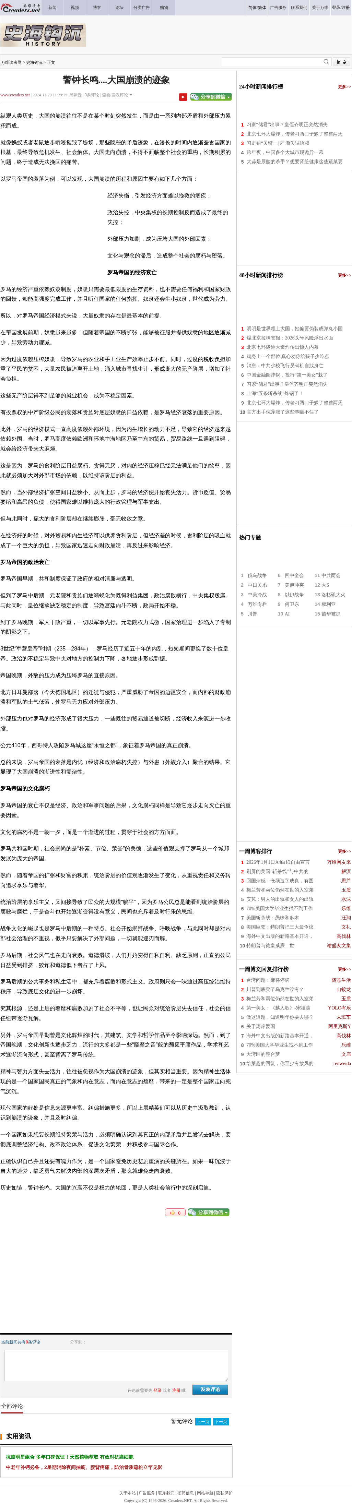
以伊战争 (294, 594)
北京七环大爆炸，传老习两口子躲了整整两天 (295, 133)
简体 (252, 7)
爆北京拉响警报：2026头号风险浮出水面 (290, 338)
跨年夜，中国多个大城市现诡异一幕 (285, 152)
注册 (346, 7)
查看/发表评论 (115, 95)
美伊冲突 (294, 585)
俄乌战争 (257, 575)
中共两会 (331, 575)
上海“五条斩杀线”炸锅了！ (275, 393)
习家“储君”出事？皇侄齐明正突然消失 (287, 124)
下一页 (221, 1421)
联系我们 (166, 1493)
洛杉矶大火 (333, 594)
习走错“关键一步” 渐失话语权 (278, 143)
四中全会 (294, 575)
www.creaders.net (15, 95)
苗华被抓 (331, 614)
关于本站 (127, 1493)
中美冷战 (257, 594)
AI (287, 614)
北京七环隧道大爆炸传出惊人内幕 (283, 347)
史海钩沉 (34, 62)
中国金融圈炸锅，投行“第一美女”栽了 (287, 375)
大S (325, 585)
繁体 (262, 7)
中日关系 (257, 585)
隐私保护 (224, 1493)
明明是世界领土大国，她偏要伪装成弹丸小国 (295, 328)
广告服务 (147, 1493)
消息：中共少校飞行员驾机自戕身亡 (285, 365)
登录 (336, 7)
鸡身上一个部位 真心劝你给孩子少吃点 (288, 356)
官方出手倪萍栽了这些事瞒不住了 (283, 412)
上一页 (203, 1421)
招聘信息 (185, 1493)
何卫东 (292, 604)
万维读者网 (11, 62)
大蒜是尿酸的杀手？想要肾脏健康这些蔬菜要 (295, 161)
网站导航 (205, 1493)
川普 (252, 614)
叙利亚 (328, 604)
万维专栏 (257, 604)
